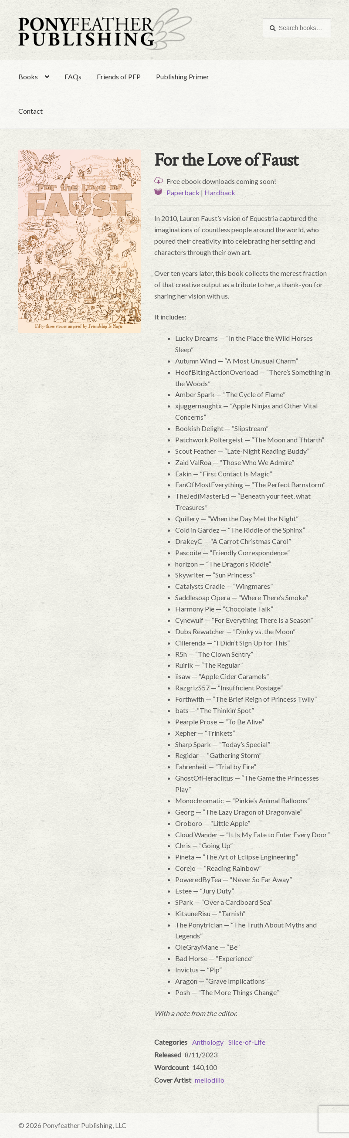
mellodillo (209, 1080)
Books (28, 76)
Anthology (208, 1042)
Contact (30, 111)
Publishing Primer (182, 76)
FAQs (72, 76)
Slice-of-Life (246, 1042)
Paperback (183, 192)
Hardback (219, 192)
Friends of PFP (119, 76)
